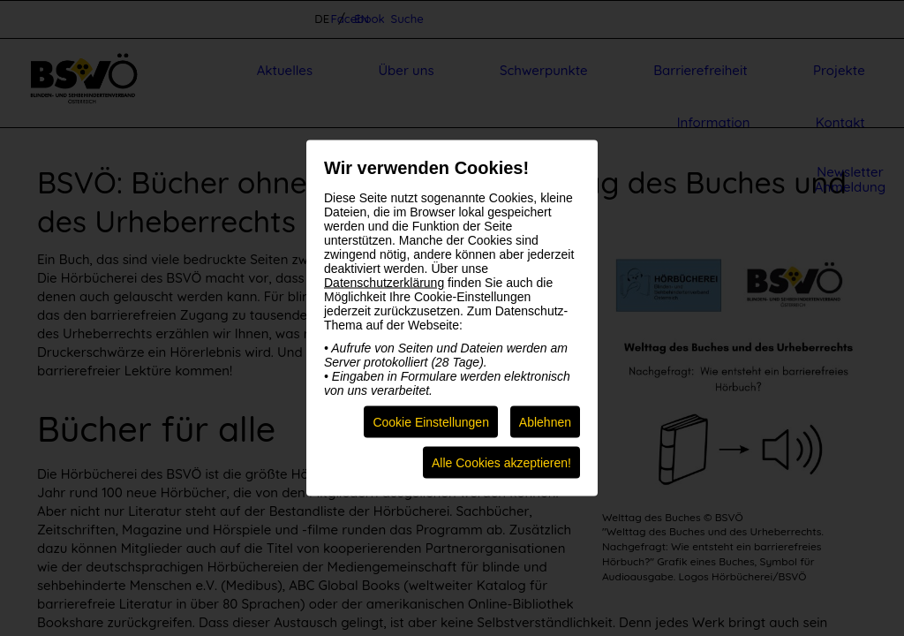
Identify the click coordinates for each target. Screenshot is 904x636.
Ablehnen (545, 422)
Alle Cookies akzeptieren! (501, 463)
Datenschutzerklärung (384, 283)
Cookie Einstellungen (431, 422)
